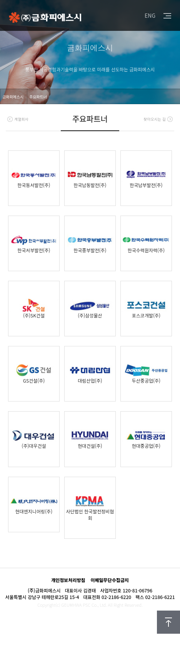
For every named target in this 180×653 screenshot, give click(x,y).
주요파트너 (38, 97)
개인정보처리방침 (68, 580)
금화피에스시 (12, 97)
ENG (150, 15)
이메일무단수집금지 (109, 580)
